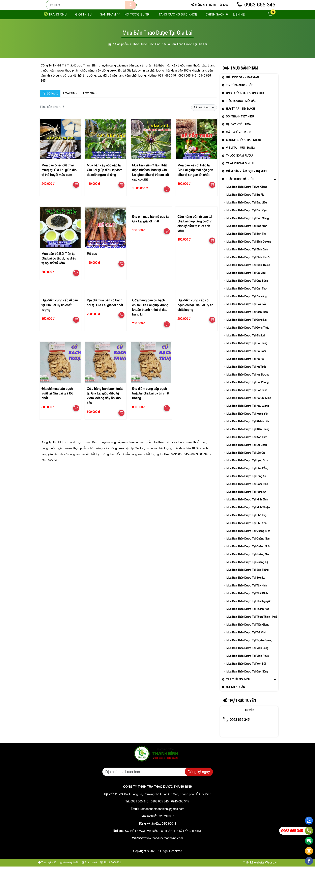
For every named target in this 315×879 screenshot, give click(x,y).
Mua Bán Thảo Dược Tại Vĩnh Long (247, 660)
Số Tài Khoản (235, 699)
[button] (270, 27)
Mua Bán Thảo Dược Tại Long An (246, 488)
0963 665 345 (256, 11)
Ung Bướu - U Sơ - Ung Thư (245, 105)
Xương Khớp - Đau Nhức (243, 152)
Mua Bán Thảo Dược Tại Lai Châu (246, 457)
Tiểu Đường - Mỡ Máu (241, 113)
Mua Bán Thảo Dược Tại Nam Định (247, 496)
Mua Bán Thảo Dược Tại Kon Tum (246, 449)
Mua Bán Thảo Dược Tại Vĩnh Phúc (247, 668)
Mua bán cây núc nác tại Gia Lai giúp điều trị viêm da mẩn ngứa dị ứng (104, 182)
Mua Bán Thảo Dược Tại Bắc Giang (247, 230)
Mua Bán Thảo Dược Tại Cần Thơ (246, 301)
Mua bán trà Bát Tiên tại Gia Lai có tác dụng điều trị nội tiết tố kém (58, 271)
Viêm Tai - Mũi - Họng (240, 160)
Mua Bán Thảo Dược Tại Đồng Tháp (247, 340)
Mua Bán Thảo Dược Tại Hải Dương (247, 387)
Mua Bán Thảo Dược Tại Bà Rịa (245, 207)
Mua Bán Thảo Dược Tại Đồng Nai (246, 332)
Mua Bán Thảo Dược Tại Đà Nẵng (246, 308)
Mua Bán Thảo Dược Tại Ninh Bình (247, 512)
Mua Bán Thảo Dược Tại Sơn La (245, 590)
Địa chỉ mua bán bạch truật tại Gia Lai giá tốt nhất (57, 406)
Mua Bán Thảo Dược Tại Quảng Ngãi (248, 558)
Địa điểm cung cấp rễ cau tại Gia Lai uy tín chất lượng (59, 317)
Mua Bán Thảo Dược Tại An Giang (246, 199)
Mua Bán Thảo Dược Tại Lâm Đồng (247, 480)
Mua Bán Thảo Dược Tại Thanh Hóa (247, 621)
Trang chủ (55, 27)
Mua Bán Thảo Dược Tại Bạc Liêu (246, 215)
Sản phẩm (108, 27)
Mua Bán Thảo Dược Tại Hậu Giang (247, 418)
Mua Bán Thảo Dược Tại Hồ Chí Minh (248, 410)
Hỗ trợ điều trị (137, 27)
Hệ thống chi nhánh (203, 10)
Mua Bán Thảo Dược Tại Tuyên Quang (249, 652)
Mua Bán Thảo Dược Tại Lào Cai (245, 465)
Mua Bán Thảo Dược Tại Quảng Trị (247, 574)
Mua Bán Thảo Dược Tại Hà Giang (246, 355)
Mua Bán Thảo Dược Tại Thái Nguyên (248, 613)
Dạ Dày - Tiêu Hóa (238, 136)
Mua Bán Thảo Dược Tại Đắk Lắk (246, 316)
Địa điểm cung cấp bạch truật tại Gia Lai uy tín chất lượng (150, 406)
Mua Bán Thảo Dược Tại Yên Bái (246, 676)
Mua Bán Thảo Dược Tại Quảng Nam (248, 551)
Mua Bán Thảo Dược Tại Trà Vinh (246, 645)
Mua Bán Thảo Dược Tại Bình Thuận (248, 277)
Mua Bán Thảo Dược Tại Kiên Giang (247, 441)
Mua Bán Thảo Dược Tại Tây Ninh (246, 598)
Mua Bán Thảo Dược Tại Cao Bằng (247, 293)
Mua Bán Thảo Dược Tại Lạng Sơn (247, 472)
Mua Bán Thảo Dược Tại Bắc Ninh (246, 238)
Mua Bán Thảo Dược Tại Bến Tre (246, 246)
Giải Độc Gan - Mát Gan (242, 89)
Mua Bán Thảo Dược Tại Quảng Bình (248, 543)
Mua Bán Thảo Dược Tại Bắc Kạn (246, 222)
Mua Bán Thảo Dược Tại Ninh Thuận (248, 519)
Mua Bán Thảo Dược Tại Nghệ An (246, 504)
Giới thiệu (83, 27)
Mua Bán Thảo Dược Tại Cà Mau (245, 285)
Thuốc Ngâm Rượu (239, 168)
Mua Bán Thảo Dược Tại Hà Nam (246, 363)
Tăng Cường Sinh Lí (240, 175)
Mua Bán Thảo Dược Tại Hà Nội (245, 371)
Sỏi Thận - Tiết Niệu (240, 129)
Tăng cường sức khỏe (178, 27)
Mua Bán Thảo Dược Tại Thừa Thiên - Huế (251, 629)
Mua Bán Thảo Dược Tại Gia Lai (245, 348)
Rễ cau (92, 266)
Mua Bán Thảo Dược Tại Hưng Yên (247, 426)
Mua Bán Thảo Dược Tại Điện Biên (247, 324)
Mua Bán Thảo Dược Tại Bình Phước (248, 269)
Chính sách (215, 27)
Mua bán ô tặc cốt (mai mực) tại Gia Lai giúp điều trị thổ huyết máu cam (59, 182)
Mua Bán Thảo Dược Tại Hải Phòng (247, 394)
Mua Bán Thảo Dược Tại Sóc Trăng (247, 582)
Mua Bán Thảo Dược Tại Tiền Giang (247, 637)
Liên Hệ (239, 27)
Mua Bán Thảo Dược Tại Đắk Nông (247, 684)
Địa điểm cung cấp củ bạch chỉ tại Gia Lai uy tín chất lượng (195, 317)
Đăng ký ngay (199, 784)
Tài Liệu (223, 10)
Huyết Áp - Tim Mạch (240, 121)
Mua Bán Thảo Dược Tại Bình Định (247, 262)
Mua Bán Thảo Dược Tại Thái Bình (247, 605)
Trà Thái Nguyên (238, 691)
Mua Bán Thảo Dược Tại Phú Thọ (246, 527)
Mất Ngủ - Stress (238, 144)
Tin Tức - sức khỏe (239, 97)
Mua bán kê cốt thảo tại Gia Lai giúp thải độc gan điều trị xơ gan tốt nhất (195, 182)
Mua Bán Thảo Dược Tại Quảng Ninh (248, 566)
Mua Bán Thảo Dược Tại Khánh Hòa (247, 433)
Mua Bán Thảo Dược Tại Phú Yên (246, 535)
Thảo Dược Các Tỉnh (240, 191)
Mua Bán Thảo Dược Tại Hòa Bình (246, 402)
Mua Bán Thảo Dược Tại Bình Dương (248, 254)
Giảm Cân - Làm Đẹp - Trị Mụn (246, 183)
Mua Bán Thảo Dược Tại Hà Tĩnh (246, 379)
